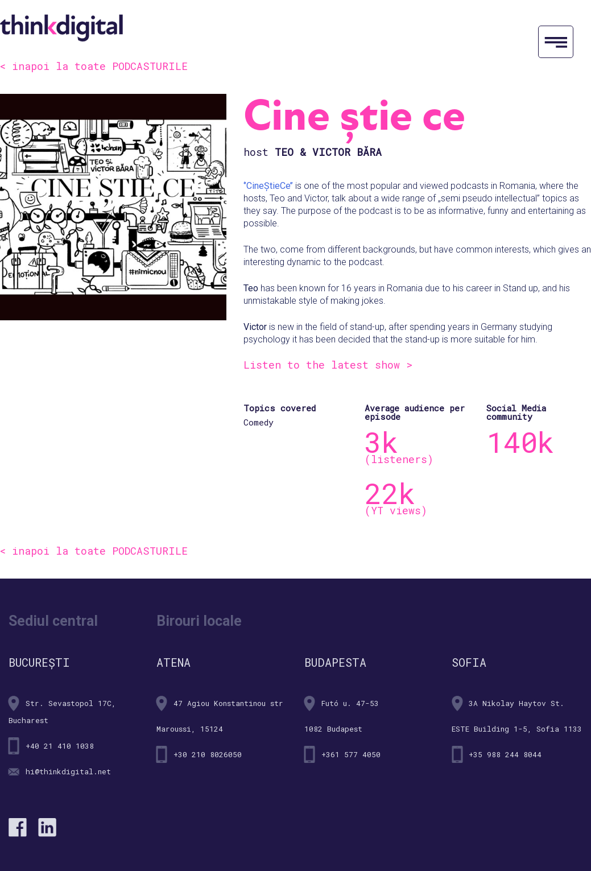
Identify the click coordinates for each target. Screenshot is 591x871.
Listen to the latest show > (327, 365)
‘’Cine (253, 185)
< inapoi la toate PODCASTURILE (94, 66)
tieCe (280, 185)
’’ (291, 185)
